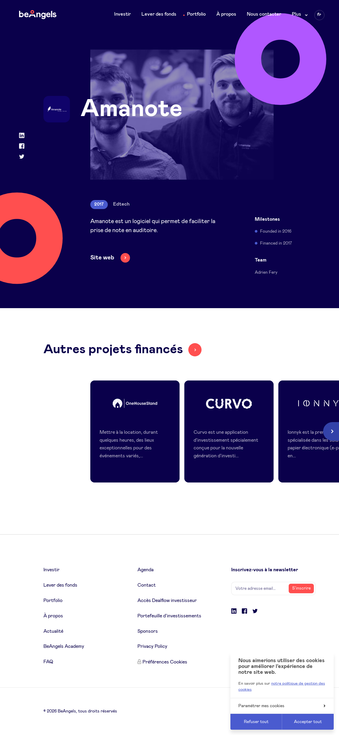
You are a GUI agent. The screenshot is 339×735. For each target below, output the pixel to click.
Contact (146, 585)
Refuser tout (256, 722)
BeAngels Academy (63, 646)
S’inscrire (301, 588)
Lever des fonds (158, 14)
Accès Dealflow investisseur (167, 600)
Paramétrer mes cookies (281, 706)
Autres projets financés (113, 349)
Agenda (145, 570)
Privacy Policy (152, 646)
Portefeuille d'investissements (169, 616)
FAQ (48, 661)
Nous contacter (264, 14)
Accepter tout (308, 722)
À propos (226, 14)
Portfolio (196, 14)
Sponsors (147, 631)
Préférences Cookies (164, 662)
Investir (122, 14)
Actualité (53, 631)
